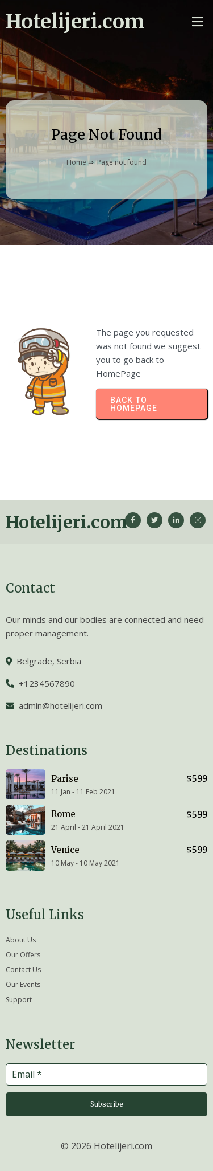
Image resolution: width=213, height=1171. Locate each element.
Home (76, 162)
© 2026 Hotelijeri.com (106, 1146)
